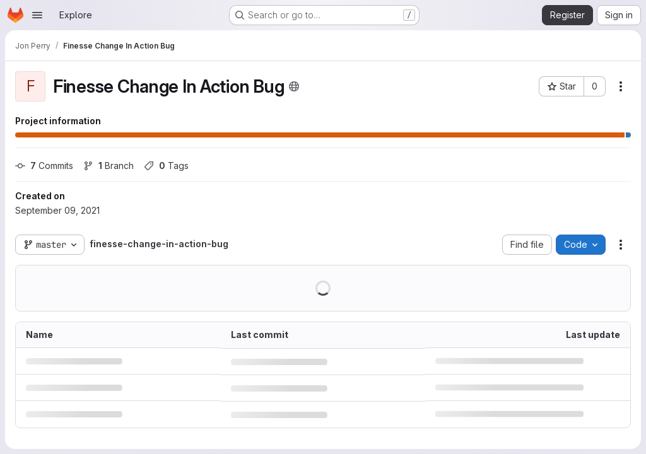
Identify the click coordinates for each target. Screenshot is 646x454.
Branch (108, 165)
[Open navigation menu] (37, 15)
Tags (166, 165)
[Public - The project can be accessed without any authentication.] (294, 86)
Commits (44, 165)
